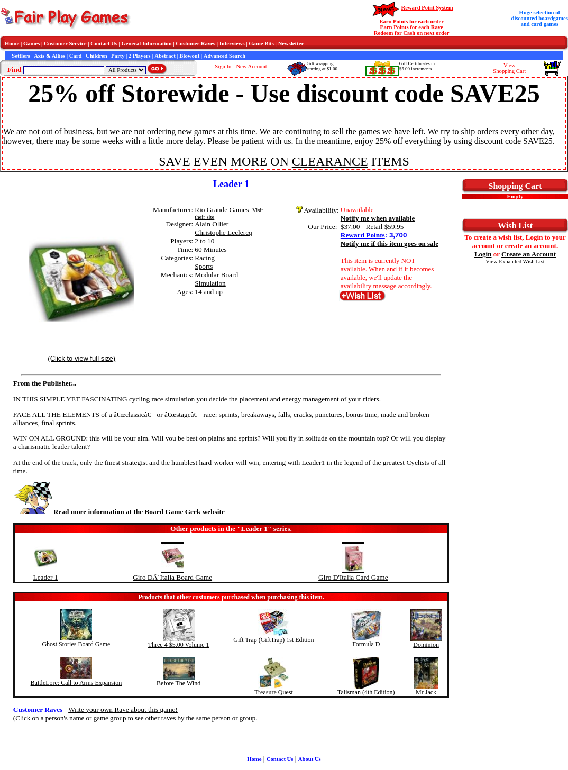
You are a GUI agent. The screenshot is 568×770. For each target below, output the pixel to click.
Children (96, 56)
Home (12, 44)
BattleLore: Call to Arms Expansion (76, 682)
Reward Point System (427, 8)
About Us (309, 759)
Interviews (232, 44)
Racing (205, 258)
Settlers (21, 56)
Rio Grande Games (222, 210)
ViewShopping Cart (509, 68)
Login (483, 254)
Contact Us (103, 44)
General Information (147, 44)
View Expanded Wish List (515, 261)
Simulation (210, 283)
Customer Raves (195, 44)
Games (31, 44)
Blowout (189, 56)
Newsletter (291, 44)
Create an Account (528, 254)
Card (75, 56)
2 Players (140, 56)
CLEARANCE (330, 161)
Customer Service (65, 44)
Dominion (426, 644)
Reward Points (363, 235)
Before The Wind (178, 683)
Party (117, 56)
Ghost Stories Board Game (76, 644)
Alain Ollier (211, 224)
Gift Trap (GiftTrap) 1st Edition (273, 640)
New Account (252, 66)
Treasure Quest (273, 692)
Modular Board (216, 275)
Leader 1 (45, 577)
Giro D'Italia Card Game (353, 577)
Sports (204, 266)
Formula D (366, 644)
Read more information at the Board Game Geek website (119, 512)
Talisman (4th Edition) (366, 692)
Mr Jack (426, 692)
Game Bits (261, 44)
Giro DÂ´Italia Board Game (172, 577)
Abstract (165, 56)
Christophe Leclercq (223, 232)
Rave (437, 27)
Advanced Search (224, 56)
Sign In (223, 66)
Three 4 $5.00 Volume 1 (178, 644)
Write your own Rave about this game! (123, 709)
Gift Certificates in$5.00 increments (417, 66)
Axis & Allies (49, 56)
